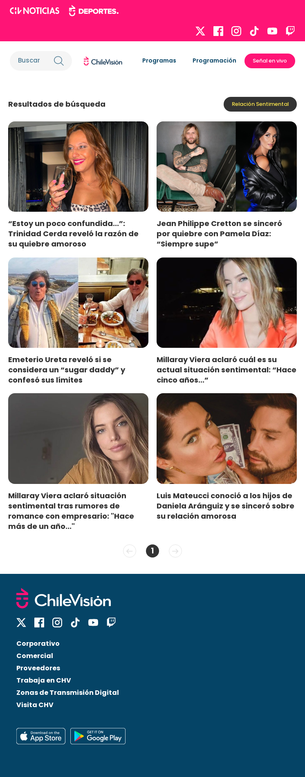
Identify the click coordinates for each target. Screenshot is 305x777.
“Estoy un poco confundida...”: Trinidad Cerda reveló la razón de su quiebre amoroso (73, 233)
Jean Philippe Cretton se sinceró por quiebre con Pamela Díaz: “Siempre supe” (219, 233)
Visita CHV (35, 705)
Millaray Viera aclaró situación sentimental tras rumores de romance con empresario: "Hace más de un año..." (71, 510)
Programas (159, 60)
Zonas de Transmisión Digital (67, 692)
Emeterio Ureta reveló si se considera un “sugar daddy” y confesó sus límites (66, 369)
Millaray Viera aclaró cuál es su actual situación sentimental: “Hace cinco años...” (226, 369)
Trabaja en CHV (43, 680)
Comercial (34, 656)
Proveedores (38, 668)
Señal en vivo (270, 61)
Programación (214, 60)
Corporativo (38, 643)
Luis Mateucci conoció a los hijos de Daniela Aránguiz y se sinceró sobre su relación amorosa (225, 505)
